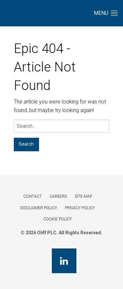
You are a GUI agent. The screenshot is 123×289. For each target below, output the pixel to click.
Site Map (83, 196)
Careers (58, 196)
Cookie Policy (57, 219)
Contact (32, 196)
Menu (106, 13)
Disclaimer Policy (38, 208)
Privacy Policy (80, 208)
